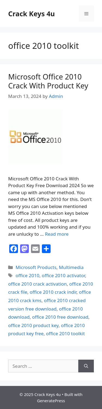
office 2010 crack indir (53, 292)
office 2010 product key (33, 325)
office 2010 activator (63, 275)
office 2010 (27, 275)
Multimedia (71, 267)
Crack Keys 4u (31, 13)
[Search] (86, 366)
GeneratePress (51, 400)
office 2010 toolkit (65, 333)
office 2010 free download (60, 317)
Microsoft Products (36, 267)
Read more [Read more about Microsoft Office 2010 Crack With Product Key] (57, 234)
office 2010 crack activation (37, 284)
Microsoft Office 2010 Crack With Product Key (48, 81)
